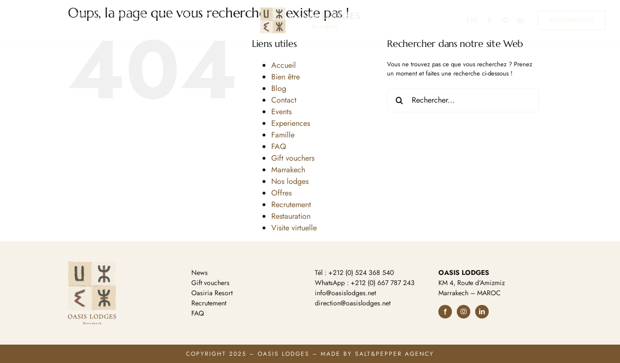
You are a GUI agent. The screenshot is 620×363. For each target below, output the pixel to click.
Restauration (290, 216)
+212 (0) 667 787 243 (383, 282)
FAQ (278, 146)
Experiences (290, 123)
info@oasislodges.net (345, 293)
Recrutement (291, 204)
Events (281, 111)
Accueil (283, 65)
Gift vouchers (292, 158)
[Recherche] (399, 100)
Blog (278, 88)
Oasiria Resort (211, 293)
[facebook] (489, 20)
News (199, 272)
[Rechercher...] (463, 100)
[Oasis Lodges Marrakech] (309, 10)
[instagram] (505, 20)
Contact (283, 100)
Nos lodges (290, 181)
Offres (281, 192)
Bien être (285, 76)
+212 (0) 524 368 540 (361, 272)
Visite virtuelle (294, 227)
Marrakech (288, 169)
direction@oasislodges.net (352, 303)
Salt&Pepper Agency (394, 353)
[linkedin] (520, 20)
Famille (282, 134)
